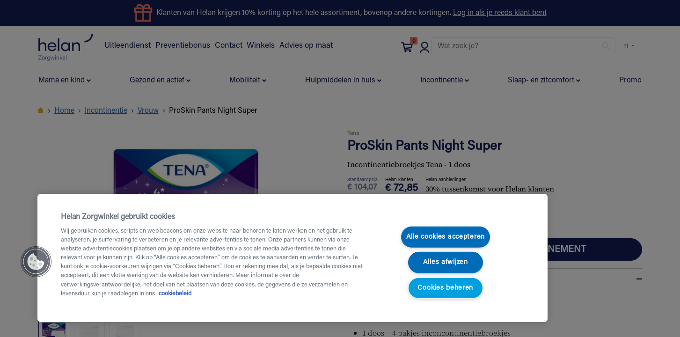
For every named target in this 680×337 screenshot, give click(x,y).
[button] (36, 262)
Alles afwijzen (445, 262)
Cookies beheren (445, 288)
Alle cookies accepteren (445, 237)
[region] (292, 258)
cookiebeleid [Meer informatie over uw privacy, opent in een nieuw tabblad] (175, 294)
